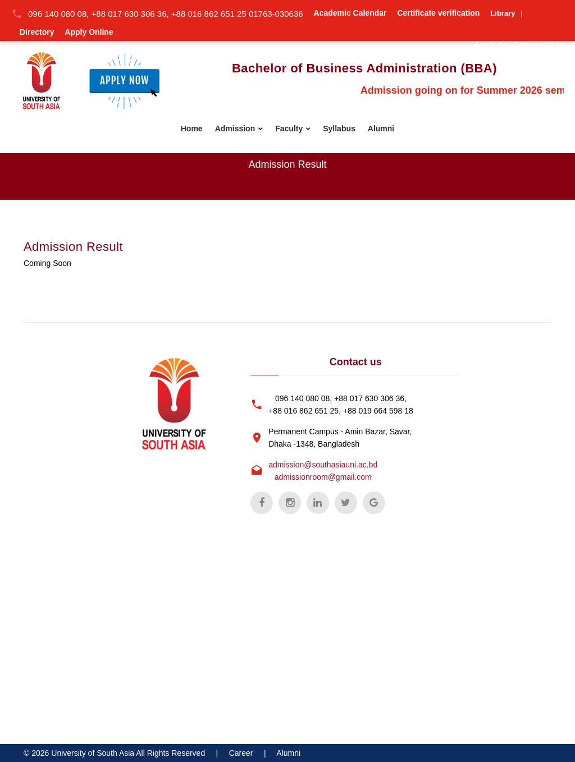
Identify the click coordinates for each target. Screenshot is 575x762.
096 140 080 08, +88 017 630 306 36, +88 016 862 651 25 (138, 14)
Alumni (381, 128)
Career (241, 753)
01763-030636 (276, 14)
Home (192, 128)
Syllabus (339, 128)
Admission (235, 128)
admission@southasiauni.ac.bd (322, 464)
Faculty (289, 128)
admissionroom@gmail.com (323, 476)
